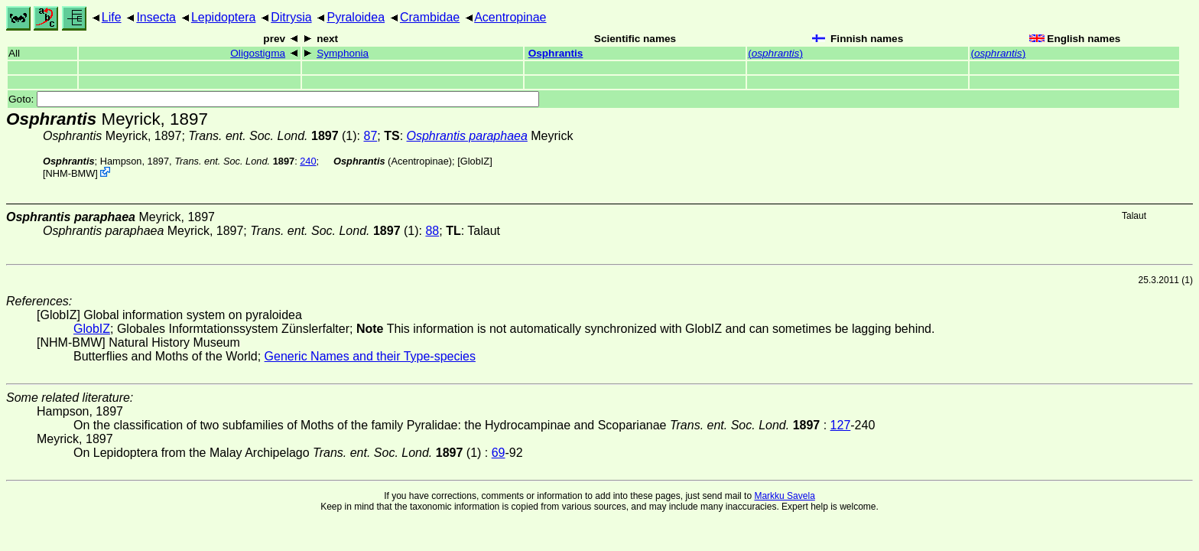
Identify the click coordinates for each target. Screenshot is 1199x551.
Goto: (273, 99)
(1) (272, 135)
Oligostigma (257, 53)
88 (432, 230)
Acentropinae (510, 17)
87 (370, 135)
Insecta (156, 17)
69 (498, 452)
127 (840, 425)
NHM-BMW (71, 173)
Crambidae (430, 17)
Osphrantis (555, 53)
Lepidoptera (223, 17)
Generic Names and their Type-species (370, 356)
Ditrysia (291, 17)
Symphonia (343, 53)
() (775, 53)
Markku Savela (784, 496)
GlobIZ (474, 161)
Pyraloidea (356, 17)
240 (308, 161)
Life (112, 17)
